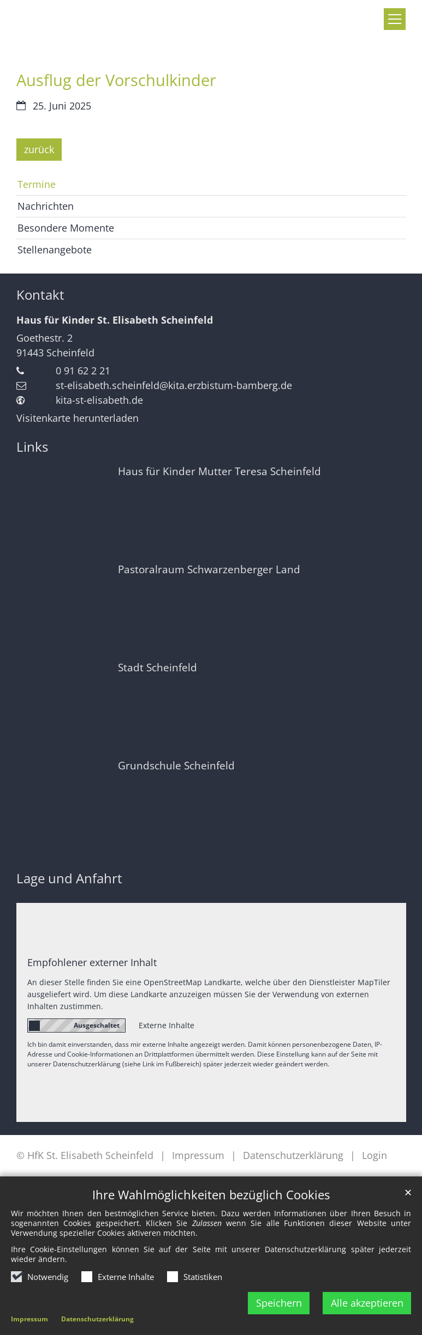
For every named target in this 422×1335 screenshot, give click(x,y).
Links (32, 447)
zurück (39, 149)
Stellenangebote (54, 249)
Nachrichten (45, 206)
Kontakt (40, 295)
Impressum (29, 1319)
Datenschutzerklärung (97, 1319)
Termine (36, 184)
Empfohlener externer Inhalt (92, 962)
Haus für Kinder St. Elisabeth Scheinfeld (114, 319)
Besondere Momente (65, 227)
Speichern (279, 1302)
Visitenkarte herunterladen (77, 417)
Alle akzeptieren (367, 1302)
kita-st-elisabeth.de (99, 399)
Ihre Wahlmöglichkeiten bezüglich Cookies (211, 1194)
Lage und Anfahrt (69, 878)
